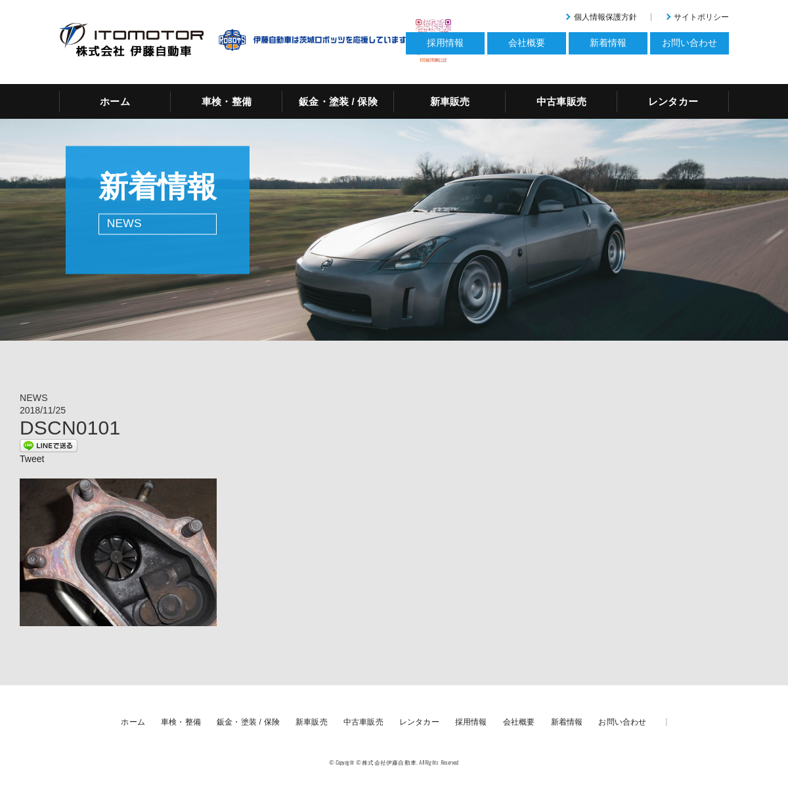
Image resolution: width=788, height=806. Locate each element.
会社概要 (519, 722)
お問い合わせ (622, 722)
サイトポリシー (701, 17)
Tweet (32, 459)
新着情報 (567, 722)
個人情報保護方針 (605, 17)
